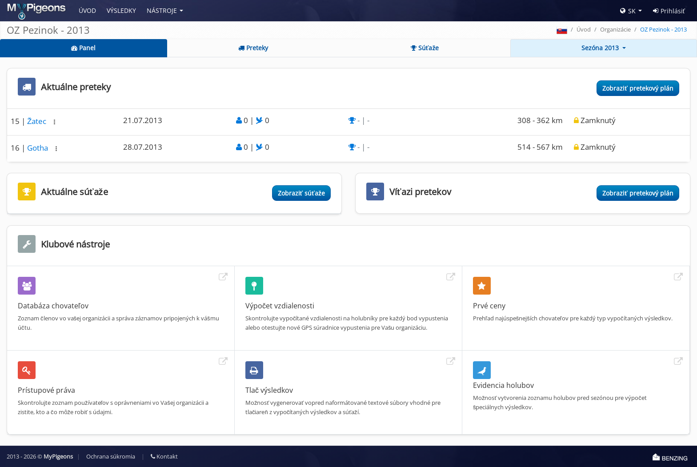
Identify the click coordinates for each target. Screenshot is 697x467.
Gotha (38, 148)
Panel (83, 48)
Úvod (87, 10)
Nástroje (162, 10)
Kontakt (164, 456)
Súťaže (425, 48)
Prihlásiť (669, 11)
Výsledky (121, 10)
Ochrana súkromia (110, 456)
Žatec (37, 121)
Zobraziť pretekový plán (637, 88)
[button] (54, 122)
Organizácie (615, 29)
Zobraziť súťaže (301, 193)
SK (628, 11)
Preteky (253, 48)
